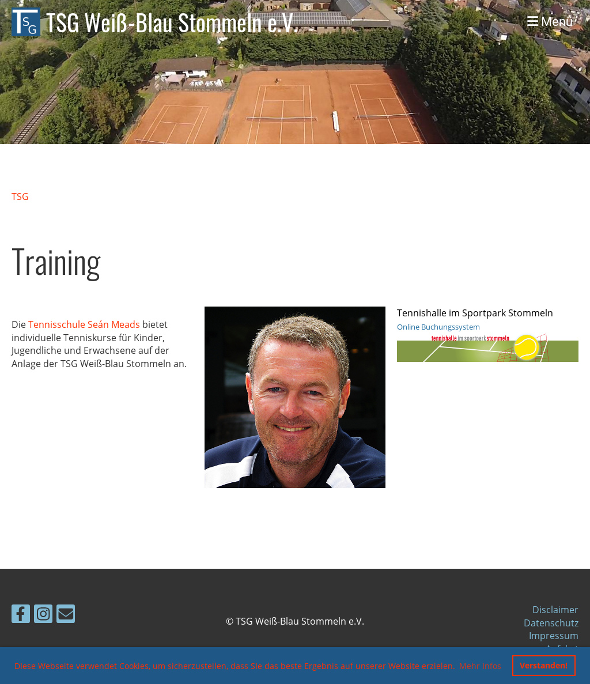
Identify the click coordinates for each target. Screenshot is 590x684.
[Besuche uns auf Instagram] (43, 615)
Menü (550, 21)
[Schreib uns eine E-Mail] (65, 615)
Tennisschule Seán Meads (84, 324)
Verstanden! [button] (544, 665)
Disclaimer (555, 609)
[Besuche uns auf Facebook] (21, 615)
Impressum (553, 635)
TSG (20, 196)
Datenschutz (551, 623)
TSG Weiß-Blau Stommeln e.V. (172, 22)
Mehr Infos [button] (480, 665)
